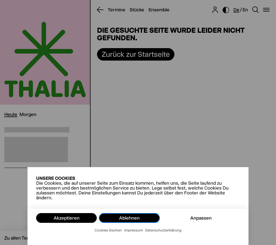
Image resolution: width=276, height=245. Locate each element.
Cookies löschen (108, 230)
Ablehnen (129, 218)
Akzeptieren (67, 218)
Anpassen (201, 218)
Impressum (133, 230)
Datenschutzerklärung (163, 230)
